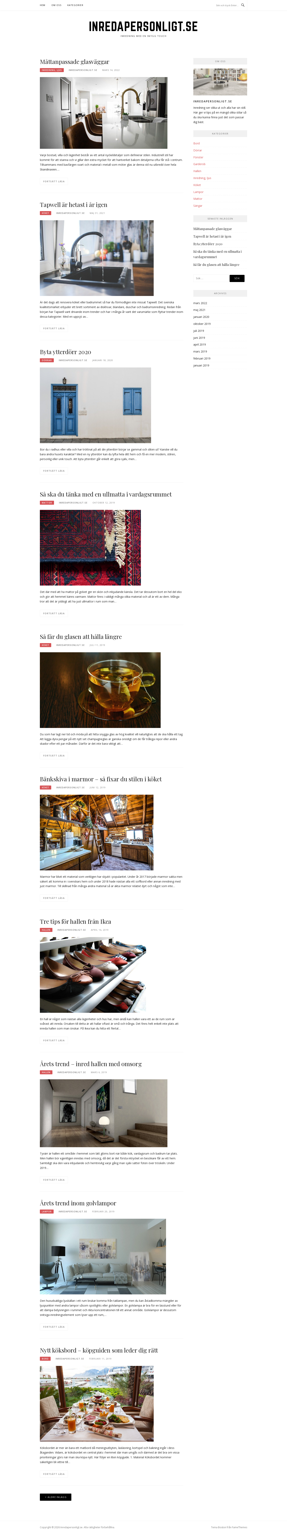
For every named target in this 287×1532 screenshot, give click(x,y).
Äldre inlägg (57, 1497)
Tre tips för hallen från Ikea (75, 921)
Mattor (47, 502)
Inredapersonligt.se (143, 26)
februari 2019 (201, 358)
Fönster (198, 157)
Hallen (46, 930)
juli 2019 (198, 331)
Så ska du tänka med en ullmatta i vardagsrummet (106, 494)
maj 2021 (199, 310)
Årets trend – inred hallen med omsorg (91, 1064)
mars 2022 (200, 303)
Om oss (56, 5)
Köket (45, 213)
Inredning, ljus (52, 70)
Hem (42, 5)
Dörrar (47, 360)
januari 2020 (201, 317)
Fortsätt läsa (54, 181)
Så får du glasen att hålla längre (81, 637)
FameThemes (239, 1527)
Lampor (47, 1211)
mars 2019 (200, 351)
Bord (45, 1358)
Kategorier (75, 5)
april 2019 (199, 344)
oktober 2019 (202, 324)
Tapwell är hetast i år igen (73, 205)
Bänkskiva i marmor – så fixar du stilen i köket (101, 779)
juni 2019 (199, 338)
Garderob (199, 164)
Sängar (197, 206)
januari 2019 (201, 365)
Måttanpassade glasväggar (74, 62)
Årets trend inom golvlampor (78, 1203)
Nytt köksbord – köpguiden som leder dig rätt (99, 1350)
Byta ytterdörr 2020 (65, 352)
